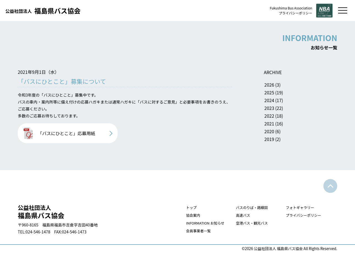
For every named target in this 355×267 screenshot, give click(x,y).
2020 (290, 132)
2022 (290, 117)
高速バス (238, 223)
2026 (290, 86)
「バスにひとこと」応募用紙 (66, 140)
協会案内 (186, 223)
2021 (290, 125)
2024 (290, 101)
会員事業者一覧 (192, 239)
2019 (290, 140)
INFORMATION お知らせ (199, 231)
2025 (290, 93)
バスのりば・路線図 (248, 216)
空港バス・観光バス (248, 231)
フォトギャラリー (299, 216)
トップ (183, 216)
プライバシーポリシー (292, 13)
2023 (290, 109)
